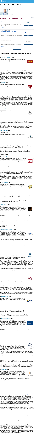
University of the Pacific (4, 204)
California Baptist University (4, 296)
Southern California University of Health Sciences (7, 229)
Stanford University (3, 82)
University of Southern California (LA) (5, 57)
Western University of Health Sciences (5, 108)
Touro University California (4, 130)
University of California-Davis (4, 182)
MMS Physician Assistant (8, 156)
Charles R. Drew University (4, 410)
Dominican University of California (5, 318)
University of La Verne (4, 367)
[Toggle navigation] (33, 1)
